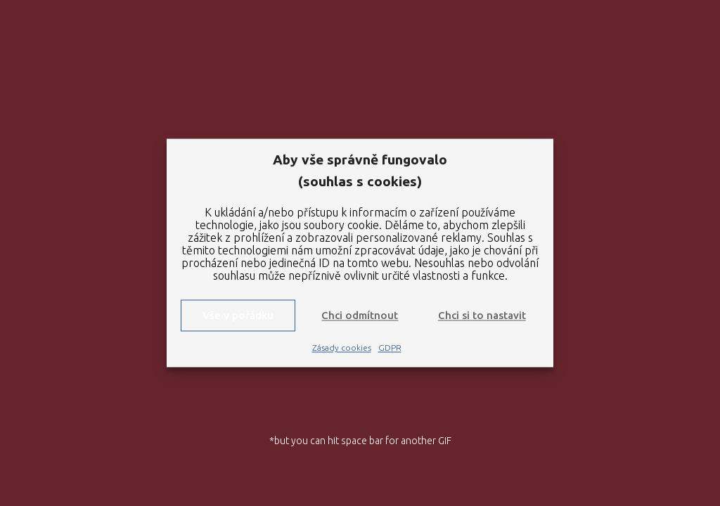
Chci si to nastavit (482, 315)
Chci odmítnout (359, 315)
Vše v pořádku (238, 315)
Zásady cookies (341, 348)
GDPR (389, 348)
